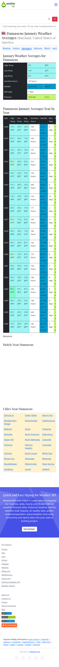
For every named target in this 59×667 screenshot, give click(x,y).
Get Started (29, 529)
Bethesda (46, 458)
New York (46, 642)
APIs (3, 553)
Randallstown (10, 464)
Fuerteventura (28, 642)
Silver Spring (48, 464)
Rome (5, 644)
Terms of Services (9, 606)
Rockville (8, 434)
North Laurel (31, 453)
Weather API (35, 652)
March (47, 48)
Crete (38, 642)
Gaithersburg (48, 420)
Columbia (46, 445)
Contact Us (6, 598)
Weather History (8, 586)
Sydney (28, 644)
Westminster (31, 464)
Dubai (12, 644)
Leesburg (8, 469)
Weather (7, 48)
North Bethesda (32, 439)
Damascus (9, 415)
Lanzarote (16, 642)
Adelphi (45, 469)
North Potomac (32, 434)
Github (4, 560)
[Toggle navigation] (55, 4)
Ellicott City (9, 458)
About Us (5, 595)
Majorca (6, 642)
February (38, 48)
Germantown (31, 420)
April (54, 48)
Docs (4, 556)
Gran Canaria (34, 639)
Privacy (4, 602)
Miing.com (6, 571)
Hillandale (29, 458)
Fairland (8, 453)
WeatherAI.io (7, 575)
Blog (3, 609)
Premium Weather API (11, 582)
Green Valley (31, 415)
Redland (8, 429)
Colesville (46, 439)
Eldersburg (47, 434)
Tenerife (44, 639)
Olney (27, 429)
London (20, 644)
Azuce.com (6, 578)
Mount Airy (47, 415)
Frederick (46, 429)
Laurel (28, 469)
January (27, 48)
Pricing (4, 549)
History (16, 48)
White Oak (47, 453)
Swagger (5, 564)
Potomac (8, 445)
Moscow (36, 644)
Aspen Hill (9, 439)
